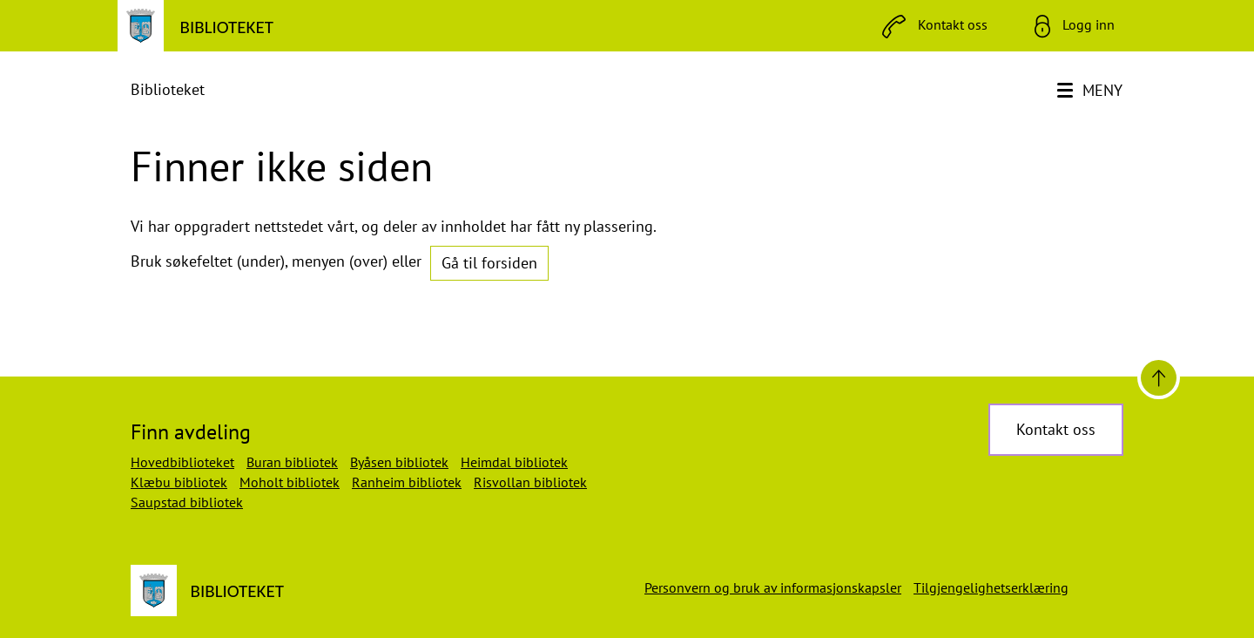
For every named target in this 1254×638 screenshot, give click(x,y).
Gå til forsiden (489, 263)
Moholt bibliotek (289, 482)
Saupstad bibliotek (187, 502)
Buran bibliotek (292, 462)
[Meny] (1091, 91)
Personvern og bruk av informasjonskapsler (772, 587)
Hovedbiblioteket (182, 462)
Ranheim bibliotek (407, 482)
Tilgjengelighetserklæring (991, 587)
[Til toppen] (1158, 377)
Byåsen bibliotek (399, 462)
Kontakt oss (1056, 429)
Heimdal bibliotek (514, 462)
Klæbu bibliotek (179, 482)
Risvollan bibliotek (530, 482)
